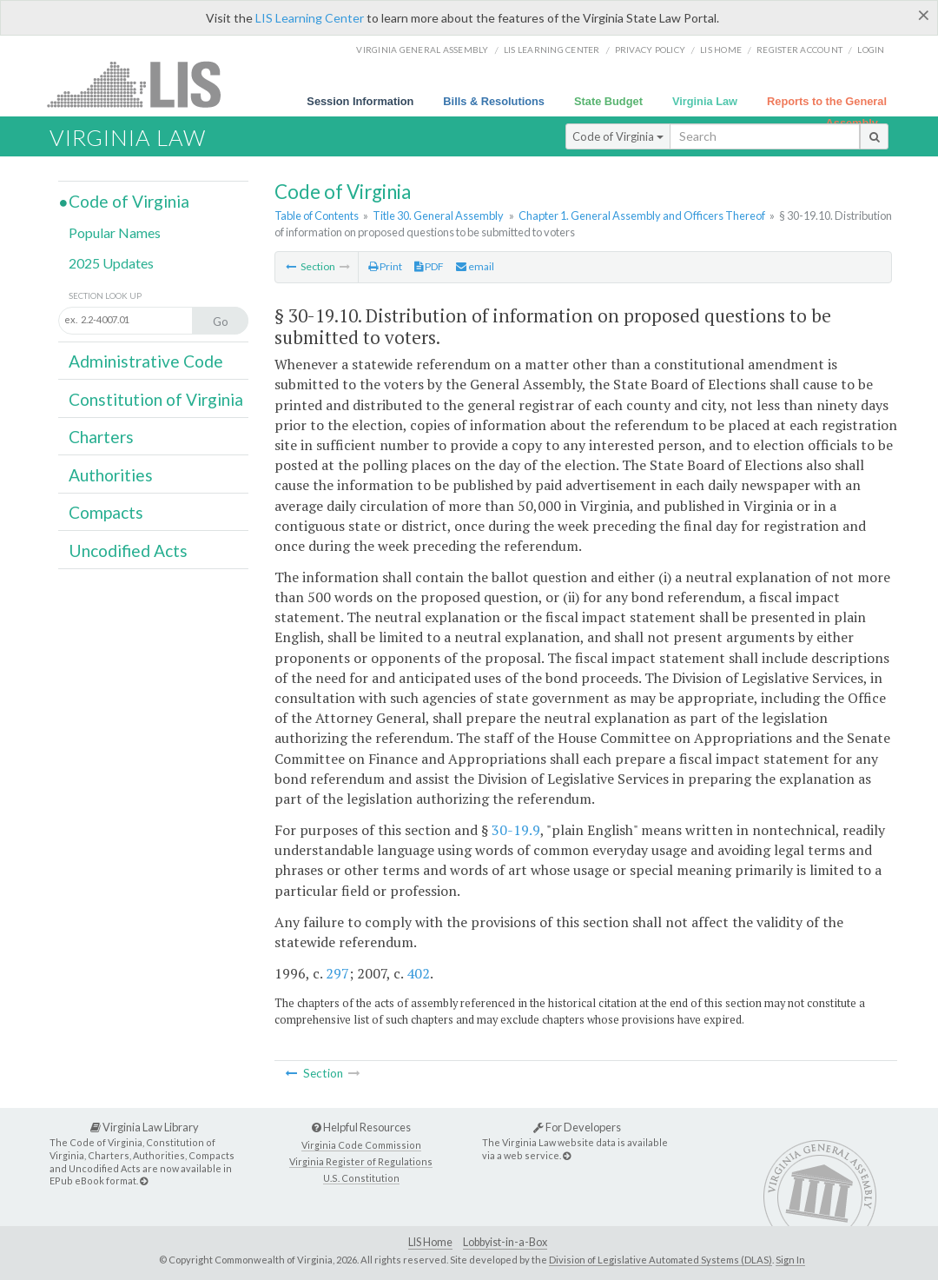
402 (418, 973)
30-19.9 (516, 829)
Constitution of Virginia (156, 399)
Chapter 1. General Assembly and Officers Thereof (642, 215)
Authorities (111, 475)
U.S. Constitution (361, 1178)
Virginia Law (704, 101)
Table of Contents (316, 215)
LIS (144, 84)
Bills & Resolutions (494, 101)
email (475, 266)
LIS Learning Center (309, 17)
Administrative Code (146, 361)
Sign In (790, 1259)
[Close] (923, 14)
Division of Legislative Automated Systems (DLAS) (660, 1259)
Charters (101, 437)
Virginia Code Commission (361, 1145)
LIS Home (430, 1242)
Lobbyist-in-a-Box (505, 1242)
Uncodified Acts (128, 550)
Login (870, 49)
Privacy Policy (650, 49)
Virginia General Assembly (422, 49)
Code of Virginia (618, 136)
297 (337, 973)
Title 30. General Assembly (438, 215)
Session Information (360, 101)
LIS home (721, 49)
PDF (429, 266)
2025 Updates (111, 263)
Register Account (799, 49)
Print (385, 266)
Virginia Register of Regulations (361, 1161)
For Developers (577, 1127)
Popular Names (115, 232)
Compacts (106, 512)
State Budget (608, 101)
